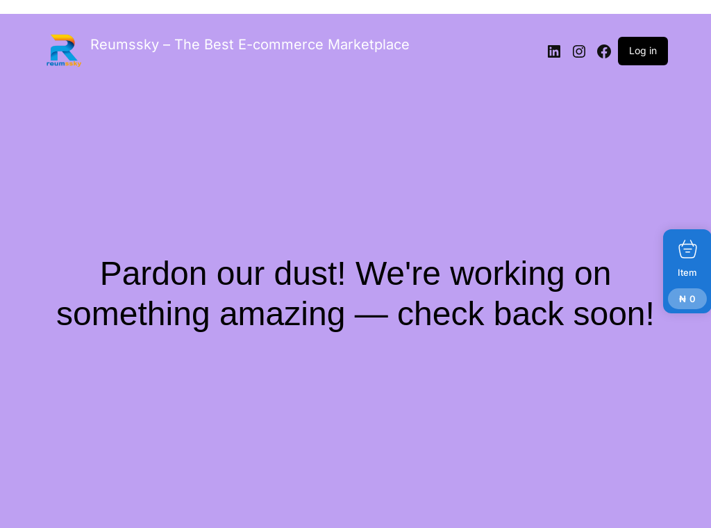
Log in (643, 50)
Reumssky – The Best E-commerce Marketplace (250, 44)
